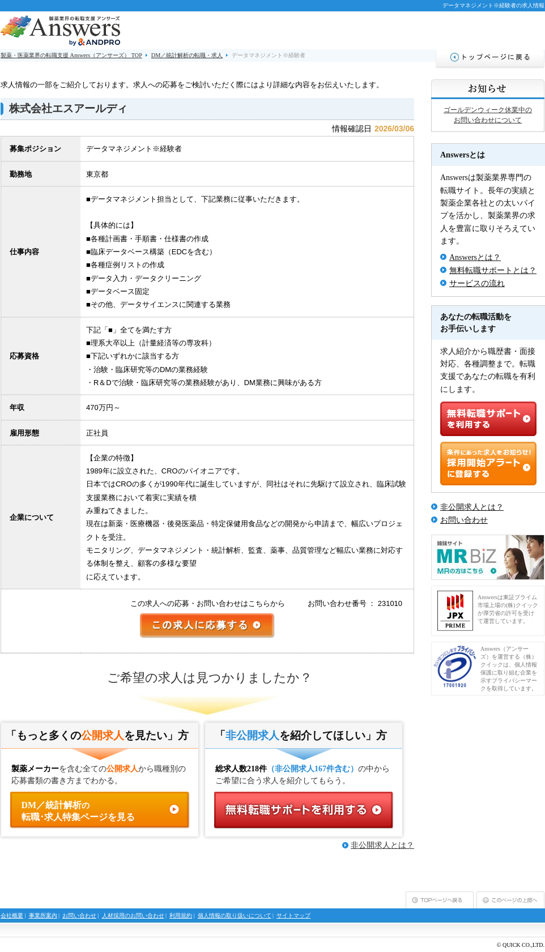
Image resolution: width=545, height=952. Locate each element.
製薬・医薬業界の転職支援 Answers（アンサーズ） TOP (71, 55)
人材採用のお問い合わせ (133, 915)
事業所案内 (43, 915)
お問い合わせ (464, 520)
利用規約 (180, 915)
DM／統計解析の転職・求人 (187, 55)
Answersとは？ (475, 257)
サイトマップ (293, 915)
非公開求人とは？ (382, 845)
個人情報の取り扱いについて (234, 915)
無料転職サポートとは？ (493, 270)
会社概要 (12, 915)
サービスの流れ (477, 283)
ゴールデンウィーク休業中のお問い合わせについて (488, 115)
